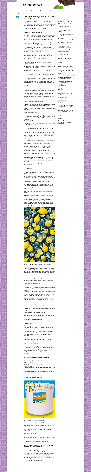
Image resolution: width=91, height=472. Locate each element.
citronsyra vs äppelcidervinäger (31, 343)
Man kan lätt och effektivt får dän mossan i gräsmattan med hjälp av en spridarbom (65, 112)
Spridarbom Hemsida (23, 10)
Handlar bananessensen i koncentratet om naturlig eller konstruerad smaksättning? (64, 48)
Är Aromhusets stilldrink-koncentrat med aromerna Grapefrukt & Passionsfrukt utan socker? (66, 77)
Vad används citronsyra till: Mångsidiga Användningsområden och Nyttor (65, 93)
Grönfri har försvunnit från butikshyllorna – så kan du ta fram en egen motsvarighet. (65, 66)
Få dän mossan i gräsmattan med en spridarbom (42, 10)
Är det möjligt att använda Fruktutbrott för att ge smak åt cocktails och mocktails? (64, 53)
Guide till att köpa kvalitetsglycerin (65, 23)
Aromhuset (60, 102)
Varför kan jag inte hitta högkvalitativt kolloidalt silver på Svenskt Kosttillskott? (65, 99)
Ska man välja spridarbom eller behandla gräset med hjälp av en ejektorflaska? (65, 122)
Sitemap (20, 13)
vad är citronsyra (28, 465)
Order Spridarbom (61, 10)
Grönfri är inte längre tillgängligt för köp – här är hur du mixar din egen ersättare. (66, 72)
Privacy (59, 115)
